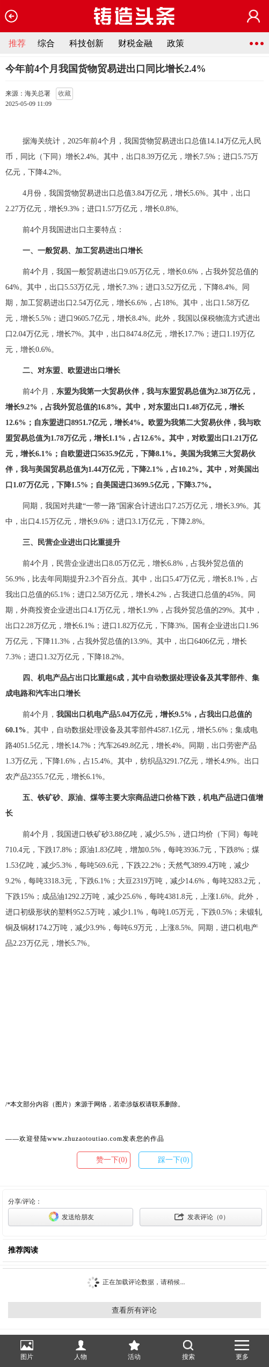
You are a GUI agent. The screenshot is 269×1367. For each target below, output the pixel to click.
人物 (80, 1350)
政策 (175, 43)
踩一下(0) (173, 1160)
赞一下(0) (111, 1160)
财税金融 (135, 43)
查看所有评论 (134, 1310)
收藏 (64, 93)
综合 (46, 43)
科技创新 (86, 43)
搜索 (188, 1350)
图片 (26, 1350)
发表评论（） (201, 1216)
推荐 (17, 43)
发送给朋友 (70, 1216)
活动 (134, 1350)
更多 (242, 1350)
